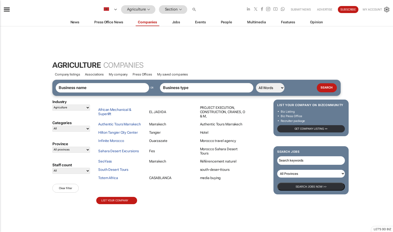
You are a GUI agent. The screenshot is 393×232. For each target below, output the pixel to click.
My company (118, 74)
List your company (114, 200)
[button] (195, 9)
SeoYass (105, 161)
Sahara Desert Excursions (118, 151)
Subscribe (348, 9)
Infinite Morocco (111, 141)
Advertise (324, 9)
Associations (94, 74)
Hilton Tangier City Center (118, 132)
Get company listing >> (311, 128)
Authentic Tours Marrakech (119, 124)
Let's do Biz (382, 229)
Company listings (67, 74)
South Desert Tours (113, 170)
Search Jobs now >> (311, 186)
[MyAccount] (376, 9)
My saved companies (172, 74)
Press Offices (142, 74)
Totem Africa (108, 178)
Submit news (301, 9)
